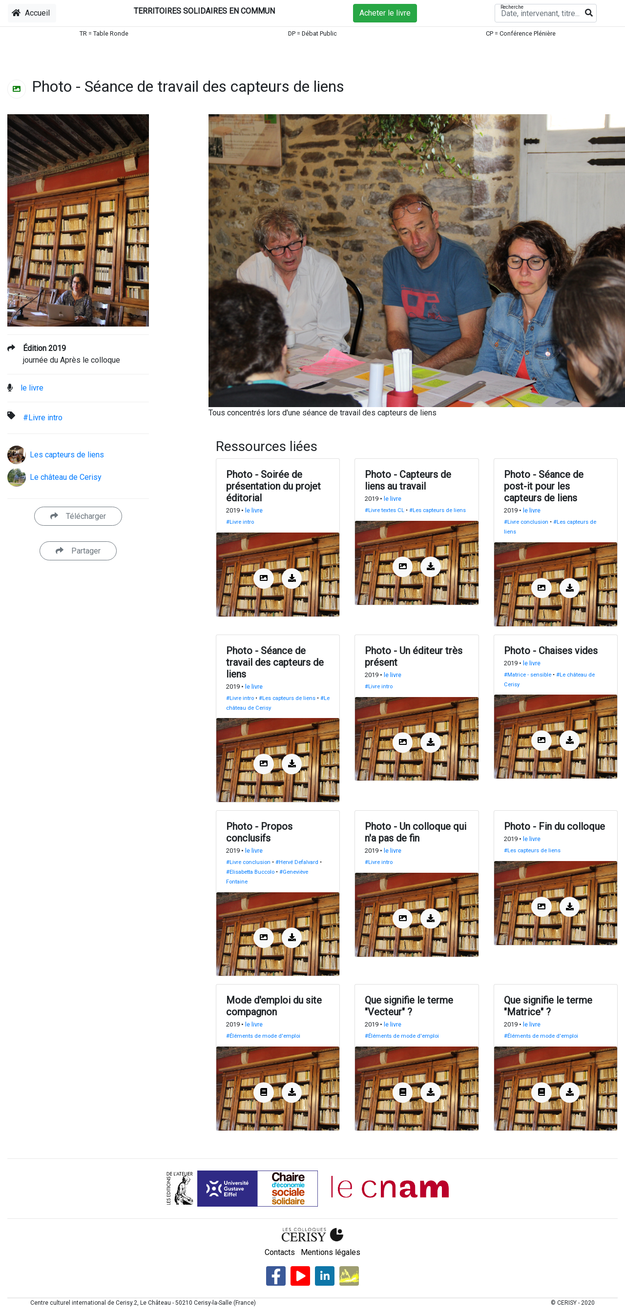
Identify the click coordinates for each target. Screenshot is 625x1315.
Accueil (31, 13)
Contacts (280, 1252)
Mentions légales (330, 1252)
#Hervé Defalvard (296, 862)
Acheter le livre (385, 13)
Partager (78, 550)
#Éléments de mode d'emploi (263, 1036)
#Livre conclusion (526, 522)
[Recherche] (546, 13)
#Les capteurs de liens (437, 510)
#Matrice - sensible (527, 675)
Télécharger (78, 516)
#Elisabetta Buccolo (250, 872)
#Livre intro (42, 417)
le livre (32, 387)
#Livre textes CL (384, 510)
